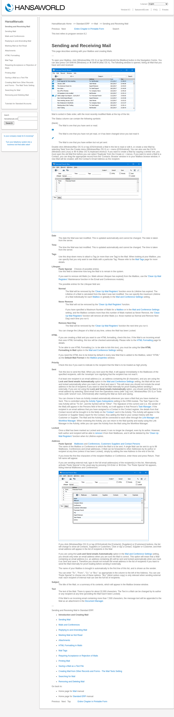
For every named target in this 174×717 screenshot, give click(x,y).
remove (98, 433)
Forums (165, 9)
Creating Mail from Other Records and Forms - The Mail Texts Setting (19, 83)
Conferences (94, 444)
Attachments (10, 51)
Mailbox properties (98, 358)
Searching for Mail (12, 90)
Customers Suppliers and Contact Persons (120, 444)
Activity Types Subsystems (101, 401)
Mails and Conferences (14, 36)
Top (69, 701)
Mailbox (96, 297)
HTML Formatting (12, 55)
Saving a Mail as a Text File (16, 78)
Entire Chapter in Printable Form (89, 29)
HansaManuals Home (62, 24)
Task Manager (144, 406)
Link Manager (148, 417)
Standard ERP (83, 24)
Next (64, 29)
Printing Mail (10, 73)
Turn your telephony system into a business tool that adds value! (19, 143)
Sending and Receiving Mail (17, 26)
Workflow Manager (67, 421)
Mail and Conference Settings (129, 297)
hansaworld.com (142, 9)
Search (116, 29)
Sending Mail (10, 31)
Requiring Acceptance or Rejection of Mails (20, 66)
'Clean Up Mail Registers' (106, 291)
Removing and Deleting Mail (17, 95)
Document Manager (94, 601)
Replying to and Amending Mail (18, 41)
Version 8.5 (126, 9)
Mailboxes (79, 444)
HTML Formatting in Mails (70, 645)
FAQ (155, 9)
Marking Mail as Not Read (16, 46)
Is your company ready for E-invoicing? (19, 136)
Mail (96, 24)
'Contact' (110, 412)
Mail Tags (9, 60)
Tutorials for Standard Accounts (18, 104)
